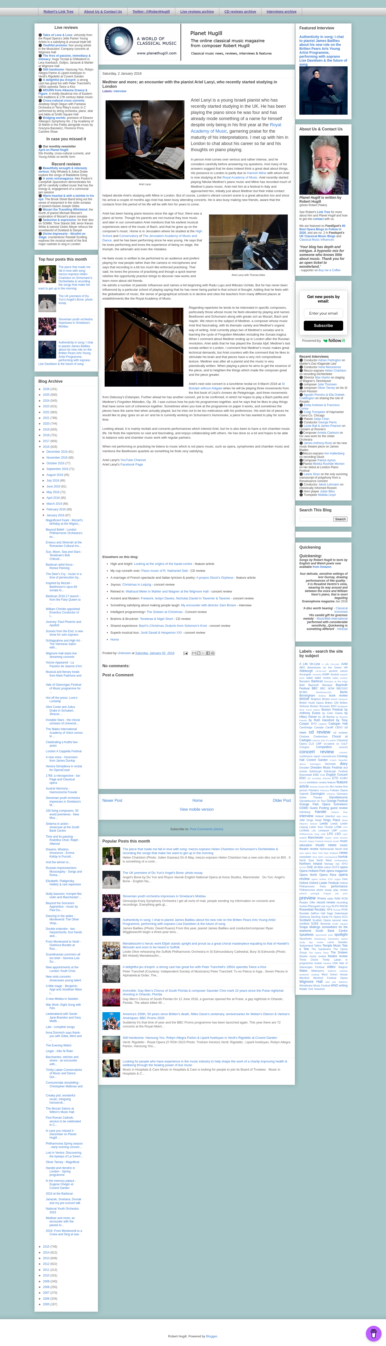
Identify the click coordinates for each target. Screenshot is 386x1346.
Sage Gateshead (337, 913)
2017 (46, 441)
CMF (319, 743)
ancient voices (338, 670)
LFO (345, 827)
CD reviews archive (240, 12)
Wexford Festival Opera (330, 977)
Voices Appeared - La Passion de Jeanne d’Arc (64, 664)
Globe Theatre (310, 797)
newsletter (305, 856)
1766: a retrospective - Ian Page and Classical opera (63, 779)
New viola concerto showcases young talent (63, 978)
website (343, 970)
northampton (341, 860)
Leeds (324, 823)
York (310, 988)
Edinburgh (315, 771)
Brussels (325, 706)
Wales (303, 970)
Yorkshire (319, 988)
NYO (345, 863)
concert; (343, 752)
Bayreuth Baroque (320, 684)
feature (331, 782)
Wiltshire (343, 982)
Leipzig (303, 827)
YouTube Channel (133, 460)
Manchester (315, 837)
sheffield (304, 923)
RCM (344, 898)
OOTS (335, 867)
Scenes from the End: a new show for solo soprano (64, 632)
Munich (344, 837)
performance (339, 886)
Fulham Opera (339, 790)
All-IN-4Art (321, 671)
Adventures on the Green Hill (327, 667)
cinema (316, 740)
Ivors (345, 816)
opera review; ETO (322, 879)
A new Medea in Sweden (62, 999)
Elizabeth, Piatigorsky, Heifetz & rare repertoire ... (63, 884)
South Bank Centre (332, 931)
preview (307, 897)
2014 (46, 1252)
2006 (46, 1298)
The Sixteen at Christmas (164, 612)
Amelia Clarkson (328, 432)
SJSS (314, 923)
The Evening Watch (58, 1045)
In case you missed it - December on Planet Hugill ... (61, 1134)
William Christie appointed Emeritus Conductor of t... (63, 612)
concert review (316, 751)
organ (338, 879)
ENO (302, 778)
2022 (46, 412)
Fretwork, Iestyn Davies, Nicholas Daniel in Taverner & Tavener (185, 598)
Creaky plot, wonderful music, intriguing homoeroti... (60, 1099)
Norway (329, 863)
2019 (46, 429)
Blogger (211, 1336)
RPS (329, 909)
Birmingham (307, 695)
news (343, 853)
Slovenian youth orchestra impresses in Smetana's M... (63, 801)
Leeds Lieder (339, 823)
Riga (328, 906)
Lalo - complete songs (60, 1027)
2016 (46, 447)
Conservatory (128, 236)
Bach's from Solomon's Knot (173, 626)
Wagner (343, 967)
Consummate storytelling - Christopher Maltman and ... (64, 1086)
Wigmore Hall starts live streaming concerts (61, 655)
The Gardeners (321, 949)
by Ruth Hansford (321, 720)
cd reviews (340, 732)
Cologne (304, 747)
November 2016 (57, 457)
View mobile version (197, 809)
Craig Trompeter (314, 412)
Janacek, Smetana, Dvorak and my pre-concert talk (63, 1201)
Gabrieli (303, 793)
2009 (46, 1281)
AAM (344, 664)
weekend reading (309, 974)
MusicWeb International (332, 618)
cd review (319, 732)
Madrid (302, 837)
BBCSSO (342, 688)
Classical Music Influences (316, 239)
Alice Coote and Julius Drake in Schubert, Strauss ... (60, 710)
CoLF (344, 743)
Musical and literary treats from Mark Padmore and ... (63, 675)
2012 (46, 1264)
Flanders (314, 790)
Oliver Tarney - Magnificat (62, 1162)
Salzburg (304, 916)
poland (302, 893)
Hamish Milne (256, 173)
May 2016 (53, 492)
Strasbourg (320, 938)
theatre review (338, 956)
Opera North (308, 875)
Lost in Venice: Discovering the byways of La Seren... (64, 1154)
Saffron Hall (318, 913)
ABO (302, 667)
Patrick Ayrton (327, 460)
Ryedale (304, 913)
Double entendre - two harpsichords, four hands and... (64, 932)
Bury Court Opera (309, 709)
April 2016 (54, 498)
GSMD (303, 808)
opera (344, 867)
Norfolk (343, 857)
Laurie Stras (311, 474)
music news (325, 845)
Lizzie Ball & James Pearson (322, 426)
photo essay (324, 889)
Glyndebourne (338, 797)
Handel (320, 812)
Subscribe (323, 325)
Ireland (319, 816)
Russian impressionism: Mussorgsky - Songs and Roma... (64, 871)
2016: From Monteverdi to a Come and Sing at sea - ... (64, 1234)
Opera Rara (327, 875)
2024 (46, 400)
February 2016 (56, 509)
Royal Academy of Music (240, 177)
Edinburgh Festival (336, 771)
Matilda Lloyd (327, 495)
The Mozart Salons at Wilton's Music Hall (60, 1110)
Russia (336, 909)
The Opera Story (319, 952)
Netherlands (327, 848)
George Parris (327, 422)
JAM (302, 820)
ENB (322, 774)
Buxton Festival (332, 709)
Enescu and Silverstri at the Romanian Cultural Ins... (64, 544)
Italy (339, 816)
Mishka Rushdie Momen (328, 464)
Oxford (303, 883)
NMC (320, 857)
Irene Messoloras (329, 367)
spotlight (341, 934)
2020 (46, 423)
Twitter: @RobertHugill (151, 12)
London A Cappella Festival (63, 751)
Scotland (305, 920)
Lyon (345, 834)
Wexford (304, 977)
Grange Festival (337, 801)
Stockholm (305, 938)
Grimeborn (341, 804)
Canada (318, 727)
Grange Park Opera (314, 804)
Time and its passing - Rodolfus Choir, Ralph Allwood (62, 840)
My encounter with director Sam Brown (208, 605)
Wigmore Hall (310, 982)
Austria (335, 674)
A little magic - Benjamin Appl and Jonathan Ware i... (64, 989)
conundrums (328, 756)
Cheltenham (320, 736)
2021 (46, 418)
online (327, 867)
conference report (310, 756)
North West (324, 860)
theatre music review (312, 956)
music (336, 841)
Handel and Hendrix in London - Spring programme (60, 1171)
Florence (324, 790)
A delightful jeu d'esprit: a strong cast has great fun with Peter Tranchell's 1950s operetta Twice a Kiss (194, 967)
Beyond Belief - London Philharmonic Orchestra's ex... (64, 533)
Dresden (304, 767)
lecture (313, 823)
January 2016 (56, 515)
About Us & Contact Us (103, 12)
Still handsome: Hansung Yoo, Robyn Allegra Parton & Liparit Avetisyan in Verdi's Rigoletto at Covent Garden (200, 1038)
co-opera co (331, 743)
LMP (334, 830)
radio (330, 898)
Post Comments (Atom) (206, 829)
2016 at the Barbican (59, 1193)
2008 (46, 1287)
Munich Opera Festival (311, 841)
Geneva (331, 793)
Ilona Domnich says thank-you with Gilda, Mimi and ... (64, 1036)
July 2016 (53, 480)
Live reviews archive (197, 12)
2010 (46, 1275)
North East (306, 860)
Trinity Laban (331, 959)
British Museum (339, 699)
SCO (345, 916)
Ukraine (327, 963)
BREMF (304, 699)
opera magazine (337, 871)
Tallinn (318, 945)
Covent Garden (317, 760)
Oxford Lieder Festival (323, 883)
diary (344, 764)
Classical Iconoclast (341, 610)
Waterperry (317, 970)
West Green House (335, 974)
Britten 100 (331, 702)
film (327, 786)
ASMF (326, 674)
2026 (46, 389)
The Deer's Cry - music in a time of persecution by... (63, 575)
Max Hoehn (322, 377)
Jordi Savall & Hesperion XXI (161, 632)
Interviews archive (281, 12)
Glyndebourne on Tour (312, 800)
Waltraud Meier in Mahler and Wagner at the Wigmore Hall (167, 591)
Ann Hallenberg (334, 453)
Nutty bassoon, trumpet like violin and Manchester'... (63, 895)
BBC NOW (327, 688)
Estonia (327, 778)
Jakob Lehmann (328, 484)
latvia (345, 820)
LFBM (337, 827)
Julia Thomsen (327, 384)
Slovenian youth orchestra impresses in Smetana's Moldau (164, 896)
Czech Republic (339, 760)
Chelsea (304, 736)
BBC (315, 688)
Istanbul (330, 816)
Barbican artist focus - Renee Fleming (60, 566)
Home (115, 639)
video (331, 967)
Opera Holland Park (312, 871)
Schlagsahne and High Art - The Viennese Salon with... (64, 644)
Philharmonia (307, 889)
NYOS (302, 867)
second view (340, 920)
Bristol (326, 699)
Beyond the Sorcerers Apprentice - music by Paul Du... (62, 906)
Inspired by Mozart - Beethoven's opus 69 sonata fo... (61, 586)
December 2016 (57, 451)
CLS (311, 743)
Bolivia (322, 695)
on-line (318, 867)
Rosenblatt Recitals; (312, 909)
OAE (310, 867)
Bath (302, 684)
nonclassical (330, 857)
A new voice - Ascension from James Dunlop (62, 758)
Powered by (323, 340)
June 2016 (54, 486)
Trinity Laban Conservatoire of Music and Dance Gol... (64, 1073)
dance (302, 764)
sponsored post (324, 934)
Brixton (314, 706)
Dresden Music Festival (326, 767)
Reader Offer (307, 902)
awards (344, 674)
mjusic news (331, 837)
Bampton (304, 681)
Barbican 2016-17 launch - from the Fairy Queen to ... (63, 599)
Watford (332, 970)
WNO (334, 985)
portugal (315, 893)
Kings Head (314, 820)
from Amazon (322, 567)
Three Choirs (308, 959)
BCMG (303, 692)
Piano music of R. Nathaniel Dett (164, 571)
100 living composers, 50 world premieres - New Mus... (62, 814)
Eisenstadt (305, 774)
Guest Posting (319, 808)
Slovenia (325, 923)
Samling (316, 916)
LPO (330, 834)
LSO (338, 834)
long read (320, 834)
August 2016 (55, 475)
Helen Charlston (335, 370)
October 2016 (56, 463)
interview (119, 91)
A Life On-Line (309, 664)
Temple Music (332, 945)
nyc (338, 863)
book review (338, 695)
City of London (328, 740)
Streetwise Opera (338, 938)
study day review (311, 942)
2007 (46, 1292)
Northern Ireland (310, 863)
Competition (324, 747)
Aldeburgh (306, 671)
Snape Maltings (309, 927)
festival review (317, 786)
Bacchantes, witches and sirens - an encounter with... (62, 1060)
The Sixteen (339, 952)
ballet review (323, 677)
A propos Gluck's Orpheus (215, 577)
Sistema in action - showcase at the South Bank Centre (62, 827)
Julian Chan (321, 419)
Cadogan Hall (338, 723)
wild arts (330, 982)
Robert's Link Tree (59, 12)
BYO (314, 723)
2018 (46, 435)
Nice (314, 857)
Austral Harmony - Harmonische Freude (61, 790)
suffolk (330, 942)
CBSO (339, 727)
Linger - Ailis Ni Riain (59, 1051)
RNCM (344, 906)
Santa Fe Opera (331, 916)
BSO (334, 706)
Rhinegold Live (316, 906)
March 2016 (55, 503)
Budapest (343, 706)
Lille (314, 830)
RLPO (335, 906)
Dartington (315, 764)
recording (342, 902)
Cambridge (305, 727)
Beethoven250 (323, 692)
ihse (345, 812)
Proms (321, 898)
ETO (335, 778)
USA (335, 963)
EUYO (302, 782)
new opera (305, 853)
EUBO (344, 778)
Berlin (344, 692)
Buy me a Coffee (329, 270)
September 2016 (58, 469)
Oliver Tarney (326, 388)
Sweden (343, 942)
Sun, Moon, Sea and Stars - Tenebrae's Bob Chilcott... (64, 555)
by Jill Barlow (326, 716)
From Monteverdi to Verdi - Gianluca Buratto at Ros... (63, 945)
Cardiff (329, 727)
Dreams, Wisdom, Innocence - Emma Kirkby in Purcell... (60, 853)
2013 (46, 1258)
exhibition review (316, 782)
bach (302, 678)
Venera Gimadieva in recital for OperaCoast (64, 768)
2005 (46, 1304)
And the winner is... (58, 862)
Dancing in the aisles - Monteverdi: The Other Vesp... (62, 919)
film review (336, 786)
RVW (344, 909)
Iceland (335, 812)
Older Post (282, 800)
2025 (46, 394)
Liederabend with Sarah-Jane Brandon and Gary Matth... (63, 1017)
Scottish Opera (321, 920)
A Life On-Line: (331, 664)
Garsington (317, 793)
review (303, 906)
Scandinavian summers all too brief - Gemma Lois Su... (63, 958)
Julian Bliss (327, 491)
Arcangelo (305, 674)
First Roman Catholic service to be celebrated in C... (63, 1121)
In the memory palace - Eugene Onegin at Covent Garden (61, 1184)
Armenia (316, 674)
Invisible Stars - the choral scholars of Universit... (63, 721)
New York (317, 853)
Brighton (316, 699)
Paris (323, 886)
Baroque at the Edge (336, 681)
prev (345, 893)
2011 (46, 1270)
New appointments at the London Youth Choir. (62, 969)
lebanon (303, 823)
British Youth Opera (311, 702)
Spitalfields (306, 934)
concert (343, 747)
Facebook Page (131, 464)
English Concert (337, 774)
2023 (46, 406)
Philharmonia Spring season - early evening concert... (64, 1145)
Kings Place (331, 820)
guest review (339, 808)
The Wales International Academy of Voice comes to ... (64, 732)
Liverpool (323, 830)
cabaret (323, 723)
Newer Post (112, 800)
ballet (309, 677)
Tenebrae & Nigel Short (156, 619)
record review (326, 902)
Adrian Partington (329, 360)
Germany (342, 793)
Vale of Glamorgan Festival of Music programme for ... (63, 688)
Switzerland (306, 945)
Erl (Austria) (314, 778)
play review (340, 889)
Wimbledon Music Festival (314, 985)
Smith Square (340, 923)
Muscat (328, 841)
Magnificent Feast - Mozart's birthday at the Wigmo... (64, 522)
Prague (327, 893)
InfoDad (342, 629)
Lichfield (304, 830)
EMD (316, 774)
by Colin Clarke (332, 713)
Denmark (330, 763)
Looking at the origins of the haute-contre (163, 564)
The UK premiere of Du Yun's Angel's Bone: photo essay (163, 873)
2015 (46, 1246)
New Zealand (331, 853)
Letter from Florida (321, 827)
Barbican (317, 681)
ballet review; (340, 678)
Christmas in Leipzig (136, 584)
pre (337, 893)
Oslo (345, 879)
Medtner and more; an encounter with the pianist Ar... (60, 1221)
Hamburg (304, 811)
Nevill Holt (341, 848)
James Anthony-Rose (318, 443)
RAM (337, 898)
